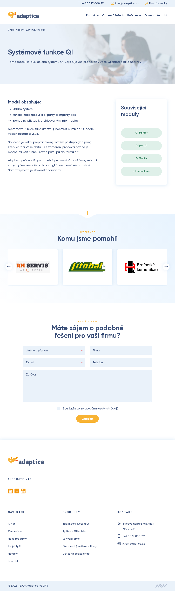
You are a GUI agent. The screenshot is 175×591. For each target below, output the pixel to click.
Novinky (13, 553)
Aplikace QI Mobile (74, 531)
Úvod (81, 15)
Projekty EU (15, 546)
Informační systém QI (76, 523)
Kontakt (162, 15)
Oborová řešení (112, 15)
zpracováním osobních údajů (99, 408)
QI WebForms (71, 538)
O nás (148, 15)
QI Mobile (141, 158)
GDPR (44, 585)
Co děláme (15, 531)
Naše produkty (17, 538)
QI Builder (141, 132)
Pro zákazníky (156, 3)
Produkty (92, 15)
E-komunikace (141, 171)
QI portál (141, 145)
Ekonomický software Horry (80, 546)
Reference (134, 15)
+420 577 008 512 (91, 3)
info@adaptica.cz (125, 3)
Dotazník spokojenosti (77, 553)
